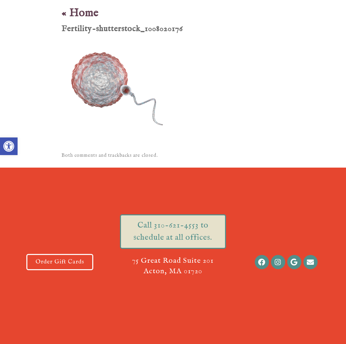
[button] (9, 146)
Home (80, 13)
